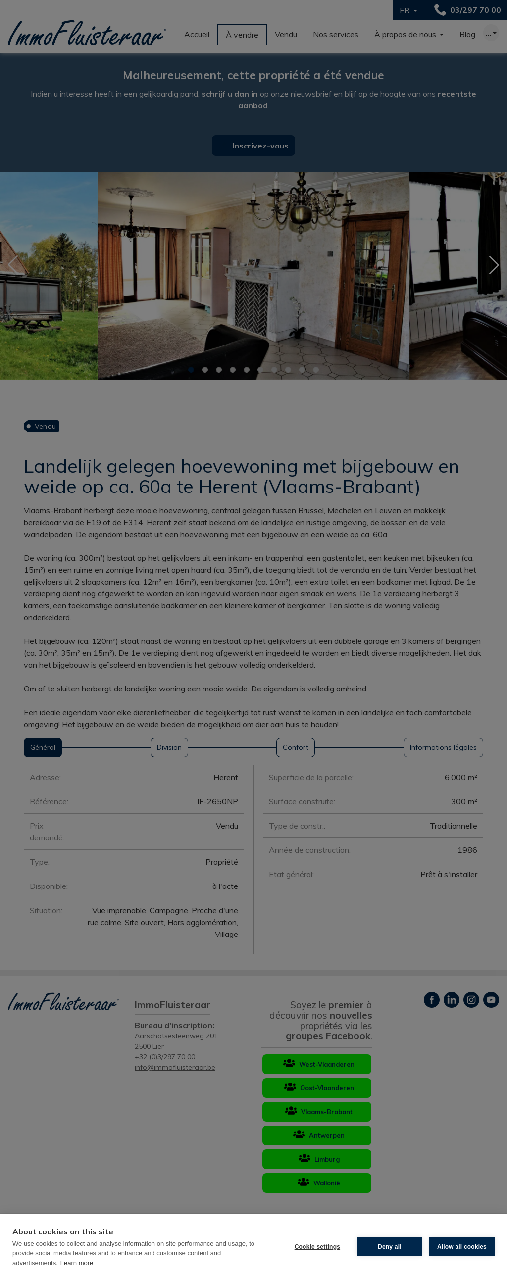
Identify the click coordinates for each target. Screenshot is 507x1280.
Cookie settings (317, 1246)
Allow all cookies (462, 1246)
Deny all (390, 1246)
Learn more (76, 1263)
